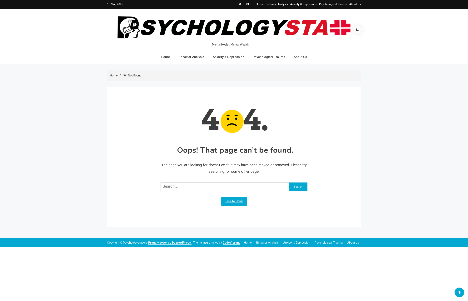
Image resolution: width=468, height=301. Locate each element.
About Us (355, 4)
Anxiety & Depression (303, 4)
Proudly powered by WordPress (170, 242)
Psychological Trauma (333, 4)
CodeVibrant (231, 242)
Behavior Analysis (277, 4)
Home (260, 4)
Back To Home (234, 201)
